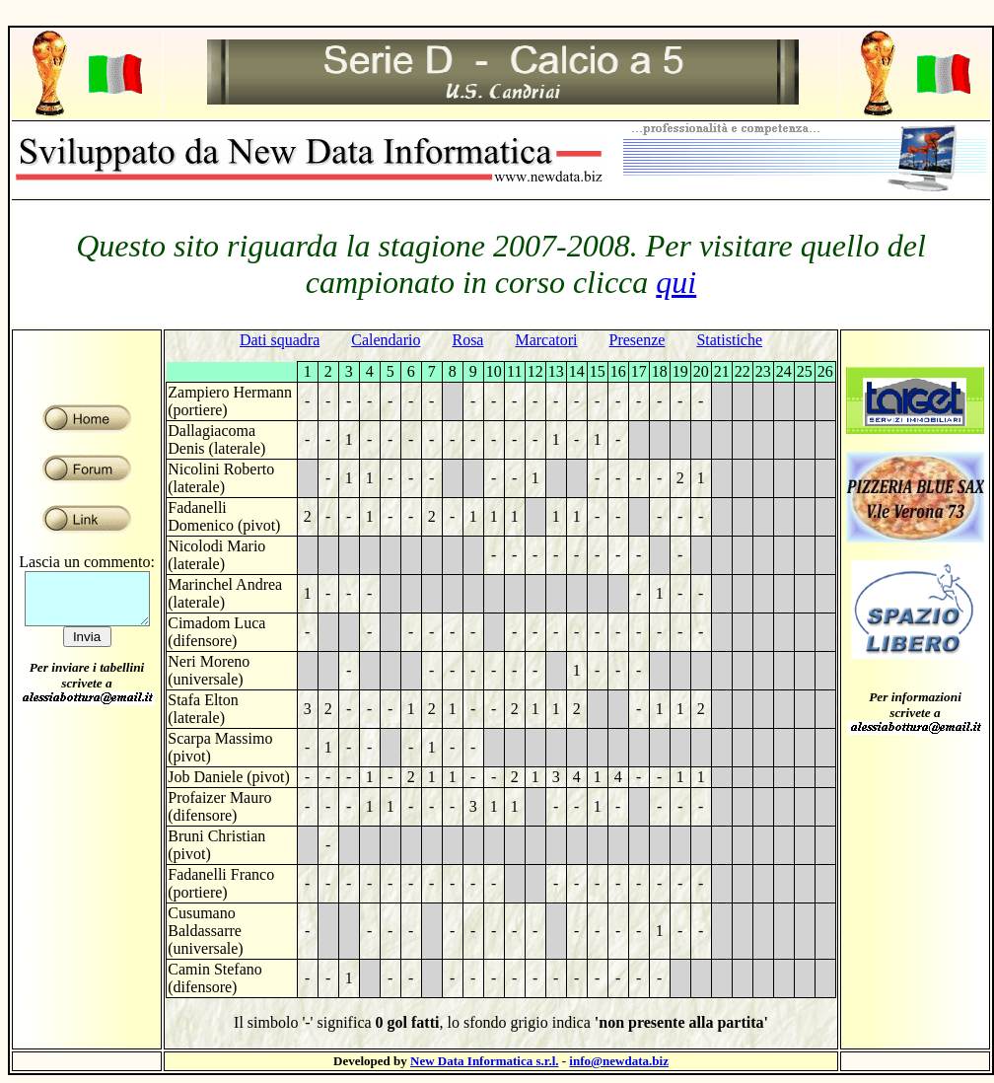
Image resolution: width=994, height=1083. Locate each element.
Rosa (467, 339)
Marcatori (546, 339)
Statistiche (729, 339)
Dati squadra (280, 339)
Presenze (637, 339)
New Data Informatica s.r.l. (484, 1060)
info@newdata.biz (619, 1060)
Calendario (385, 339)
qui (676, 282)
